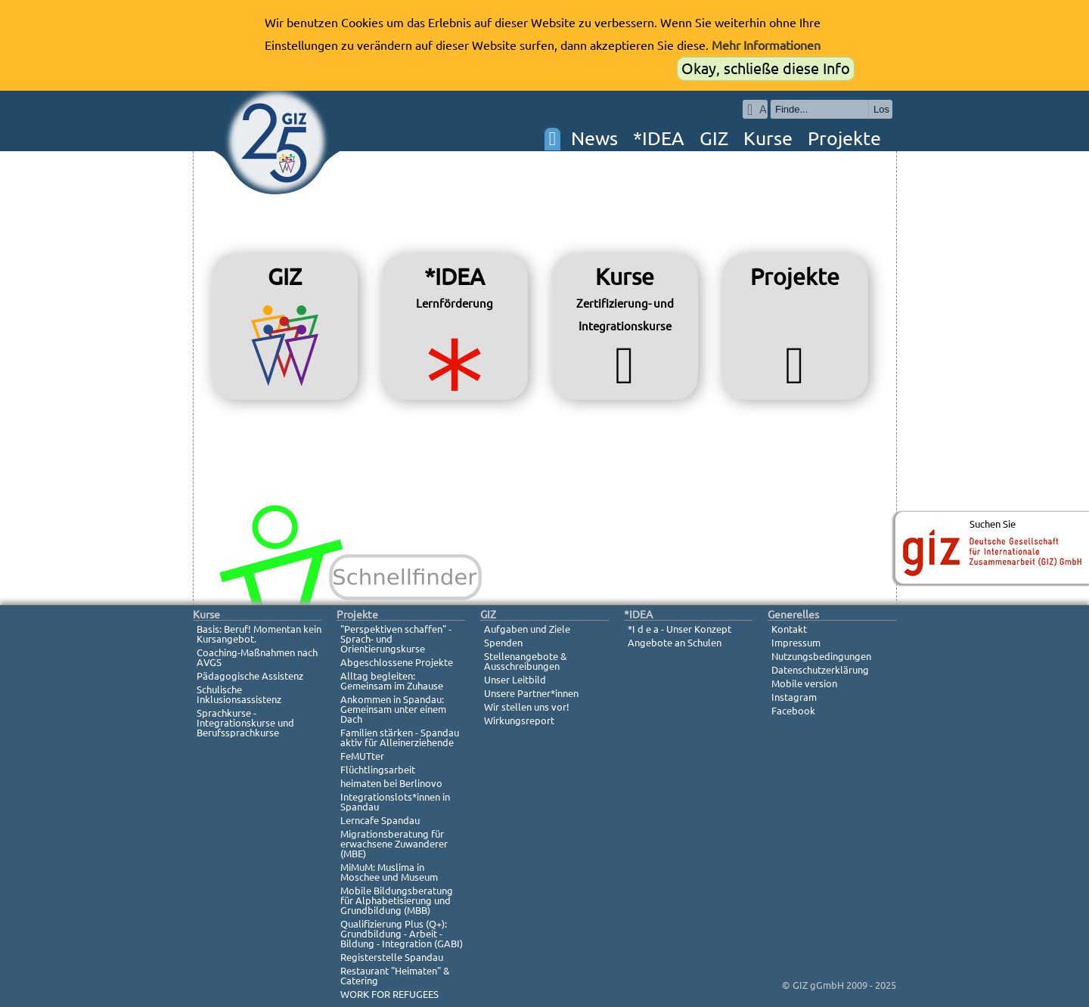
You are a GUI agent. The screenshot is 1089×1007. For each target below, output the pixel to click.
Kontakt (789, 629)
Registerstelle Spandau (391, 957)
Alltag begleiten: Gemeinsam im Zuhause (391, 681)
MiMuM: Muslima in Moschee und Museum (389, 872)
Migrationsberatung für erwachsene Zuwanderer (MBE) (394, 844)
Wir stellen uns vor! (526, 707)
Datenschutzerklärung (820, 670)
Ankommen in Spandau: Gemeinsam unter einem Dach (393, 709)
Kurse (768, 138)
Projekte (844, 138)
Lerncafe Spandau (380, 820)
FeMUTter (362, 756)
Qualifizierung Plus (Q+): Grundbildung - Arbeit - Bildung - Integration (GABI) (401, 934)
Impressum (796, 642)
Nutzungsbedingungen (821, 656)
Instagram (794, 697)
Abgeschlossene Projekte (396, 662)
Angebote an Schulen (674, 642)
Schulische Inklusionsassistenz (239, 694)
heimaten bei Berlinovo (391, 783)
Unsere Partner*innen (531, 693)
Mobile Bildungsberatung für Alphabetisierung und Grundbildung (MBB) (396, 900)
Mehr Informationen (766, 45)
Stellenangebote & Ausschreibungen (525, 661)
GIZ (714, 138)
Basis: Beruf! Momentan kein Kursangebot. (259, 634)
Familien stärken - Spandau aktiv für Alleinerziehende (399, 737)
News (594, 138)
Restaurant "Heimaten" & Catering (395, 975)
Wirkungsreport (519, 720)
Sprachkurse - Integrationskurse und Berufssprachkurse (245, 723)
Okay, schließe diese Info (765, 68)
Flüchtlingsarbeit (377, 769)
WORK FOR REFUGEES (389, 994)
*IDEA (658, 138)
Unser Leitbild (515, 679)
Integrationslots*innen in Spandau (395, 802)
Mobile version (804, 683)
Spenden (503, 642)
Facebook (793, 710)
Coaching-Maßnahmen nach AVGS (257, 657)
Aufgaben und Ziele (527, 629)
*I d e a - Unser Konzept (679, 629)
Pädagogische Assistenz (250, 676)
